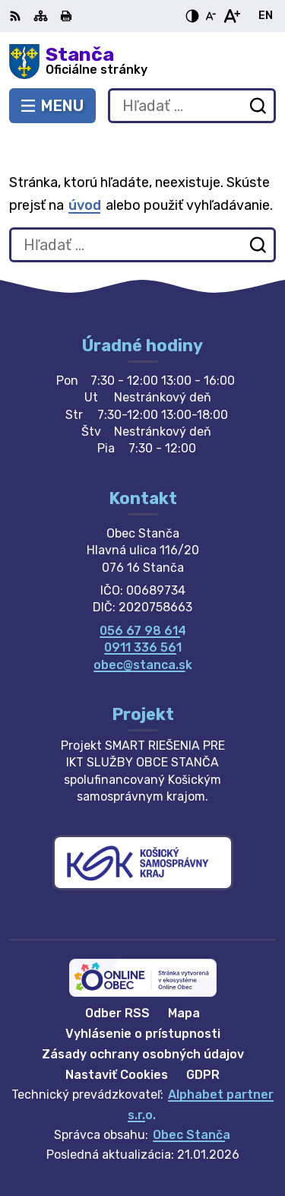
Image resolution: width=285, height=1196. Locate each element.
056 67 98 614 (143, 630)
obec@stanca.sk (142, 665)
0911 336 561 (143, 647)
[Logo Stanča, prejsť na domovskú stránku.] (142, 61)
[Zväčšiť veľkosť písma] (231, 16)
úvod (84, 205)
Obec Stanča (191, 1135)
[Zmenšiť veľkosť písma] (210, 16)
